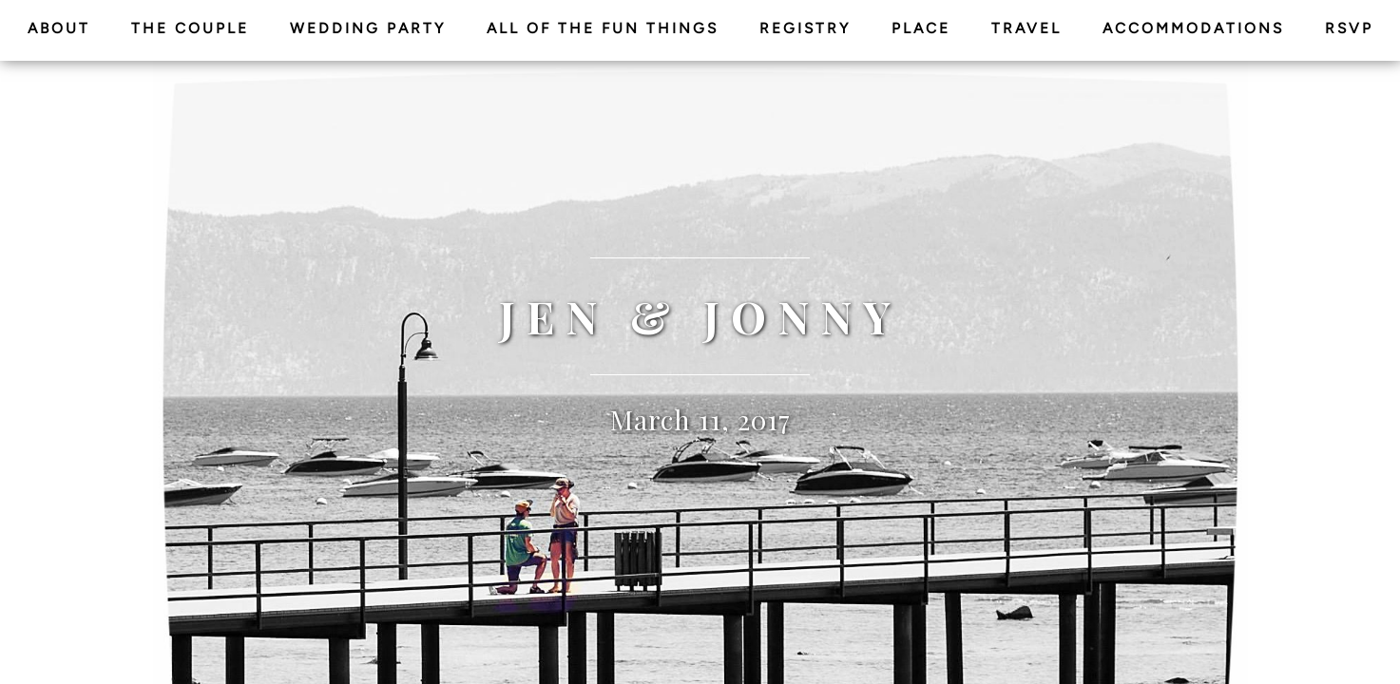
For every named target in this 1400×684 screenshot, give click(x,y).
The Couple (190, 28)
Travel (1026, 28)
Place (921, 28)
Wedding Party (368, 28)
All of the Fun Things (603, 28)
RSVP (1349, 28)
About (59, 28)
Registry (805, 28)
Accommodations (1193, 28)
